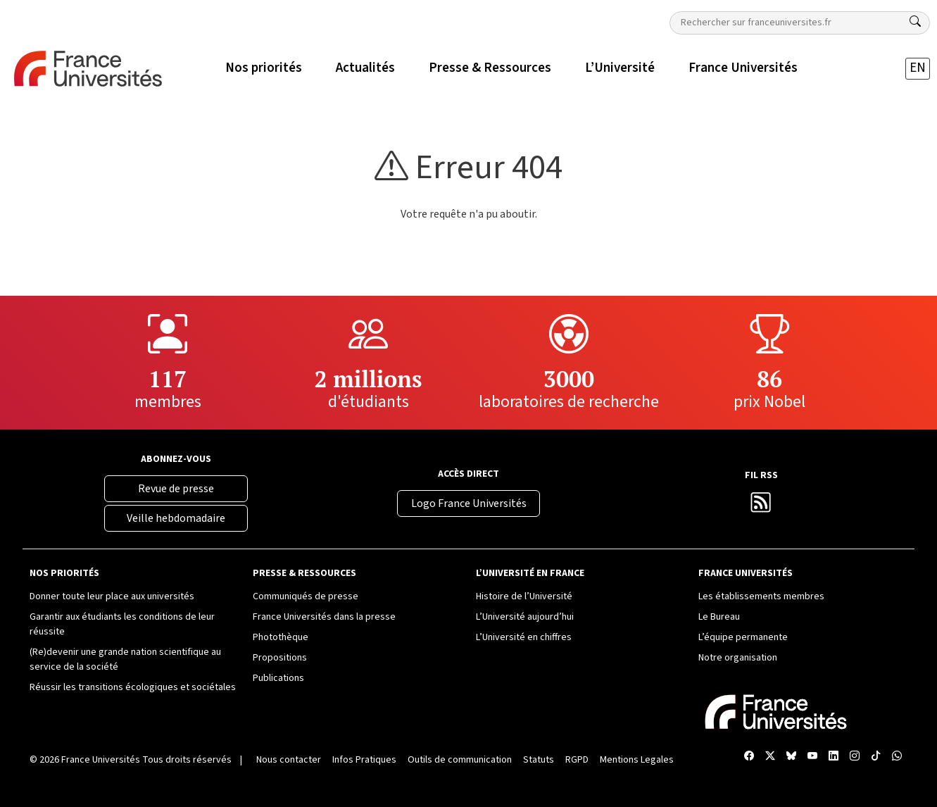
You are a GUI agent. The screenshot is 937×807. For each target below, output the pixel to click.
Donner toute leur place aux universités (112, 596)
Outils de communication (460, 760)
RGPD (577, 760)
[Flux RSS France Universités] (761, 506)
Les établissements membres (761, 596)
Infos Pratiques (364, 760)
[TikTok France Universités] (875, 757)
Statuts (538, 760)
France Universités (100, 760)
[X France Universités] (770, 757)
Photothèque (280, 637)
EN (918, 67)
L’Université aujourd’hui (525, 617)
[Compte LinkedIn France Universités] (833, 757)
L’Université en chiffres (524, 637)
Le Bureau (719, 617)
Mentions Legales (637, 760)
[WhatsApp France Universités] (896, 757)
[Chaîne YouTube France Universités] (812, 757)
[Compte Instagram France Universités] (854, 757)
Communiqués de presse (305, 596)
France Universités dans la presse (324, 617)
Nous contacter (288, 760)
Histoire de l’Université (524, 596)
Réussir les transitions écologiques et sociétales (133, 687)
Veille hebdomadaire (176, 518)
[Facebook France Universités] (749, 757)
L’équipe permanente (743, 637)
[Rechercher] (915, 22)
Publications (278, 678)
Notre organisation (737, 658)
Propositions (280, 658)
